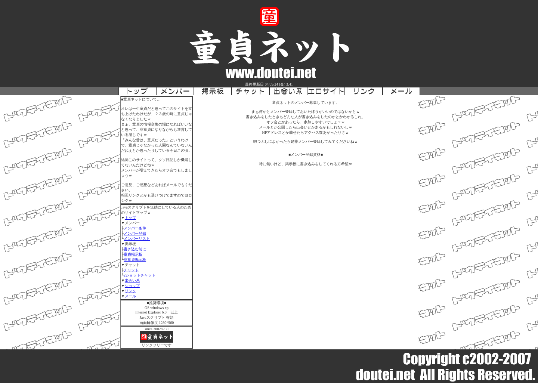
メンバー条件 (135, 228)
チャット (131, 270)
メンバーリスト (137, 239)
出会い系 (132, 280)
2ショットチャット (139, 275)
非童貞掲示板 (135, 259)
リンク (130, 291)
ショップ (132, 286)
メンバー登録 (135, 233)
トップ (130, 218)
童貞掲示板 (133, 254)
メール (130, 296)
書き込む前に (135, 249)
